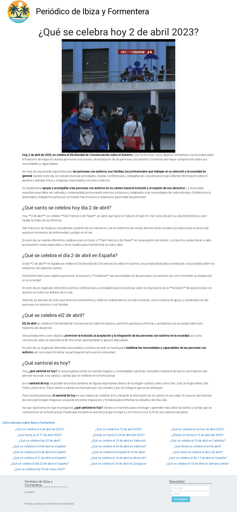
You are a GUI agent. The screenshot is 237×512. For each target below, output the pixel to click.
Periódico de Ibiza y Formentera (92, 11)
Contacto (30, 492)
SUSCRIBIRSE (181, 499)
